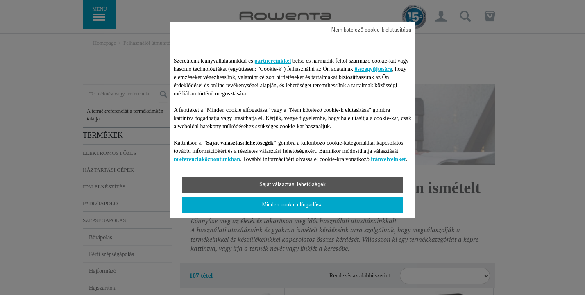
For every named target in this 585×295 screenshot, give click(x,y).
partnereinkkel (272, 61)
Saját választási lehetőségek (292, 185)
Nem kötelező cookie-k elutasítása (371, 30)
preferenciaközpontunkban (207, 159)
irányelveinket (388, 159)
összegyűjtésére (373, 69)
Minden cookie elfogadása (292, 205)
